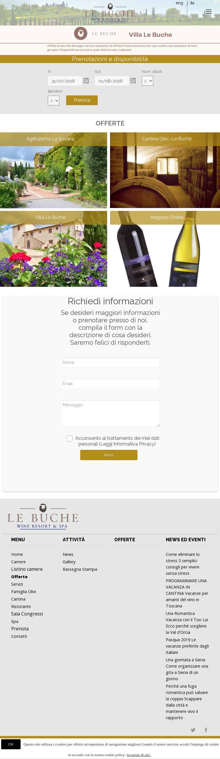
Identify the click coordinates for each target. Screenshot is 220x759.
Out (98, 71)
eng (179, 3)
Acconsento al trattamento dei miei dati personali (113, 441)
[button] (86, 80)
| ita (190, 3)
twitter (193, 730)
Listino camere (27, 569)
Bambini (55, 91)
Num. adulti (152, 71)
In (49, 71)
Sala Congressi (27, 614)
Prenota (82, 100)
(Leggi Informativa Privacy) (127, 444)
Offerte (124, 539)
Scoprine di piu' (139, 755)
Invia (109, 455)
